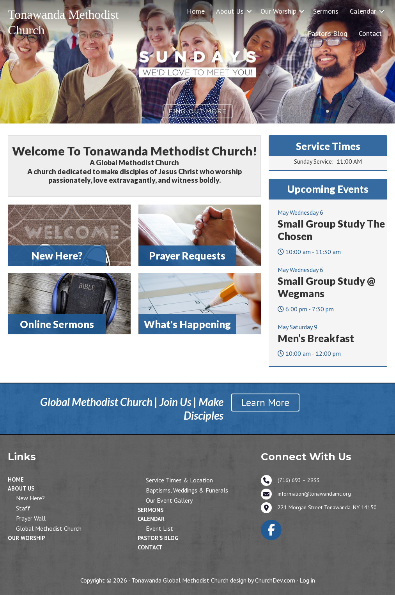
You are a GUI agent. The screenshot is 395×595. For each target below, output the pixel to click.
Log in (307, 580)
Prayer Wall (31, 518)
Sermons (325, 11)
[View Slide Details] (197, 62)
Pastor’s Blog (327, 33)
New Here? (30, 498)
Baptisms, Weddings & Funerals (187, 490)
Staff (23, 508)
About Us (230, 11)
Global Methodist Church (48, 528)
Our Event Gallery (169, 500)
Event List (159, 528)
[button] (249, 11)
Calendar (363, 11)
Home (196, 11)
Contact (370, 33)
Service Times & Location (179, 480)
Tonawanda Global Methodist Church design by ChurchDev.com (213, 580)
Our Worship (278, 11)
